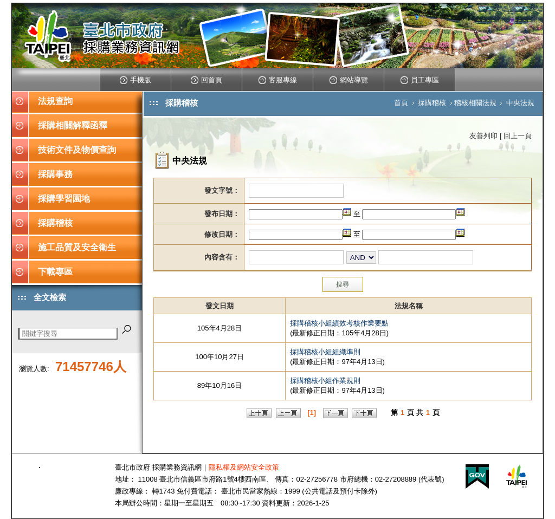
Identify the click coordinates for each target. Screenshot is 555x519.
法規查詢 (55, 101)
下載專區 (55, 271)
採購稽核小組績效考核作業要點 (339, 323)
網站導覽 (349, 80)
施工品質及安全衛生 (77, 247)
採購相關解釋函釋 (72, 125)
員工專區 (420, 80)
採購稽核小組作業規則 (325, 381)
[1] (311, 412)
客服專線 (278, 80)
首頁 (401, 103)
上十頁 (259, 413)
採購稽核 (55, 223)
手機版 (135, 80)
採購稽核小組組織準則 (325, 352)
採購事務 (55, 174)
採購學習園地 (64, 198)
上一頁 (288, 413)
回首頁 (206, 80)
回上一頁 (518, 136)
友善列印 (483, 136)
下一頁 (335, 413)
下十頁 (364, 413)
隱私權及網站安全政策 (244, 467)
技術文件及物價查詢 (77, 149)
